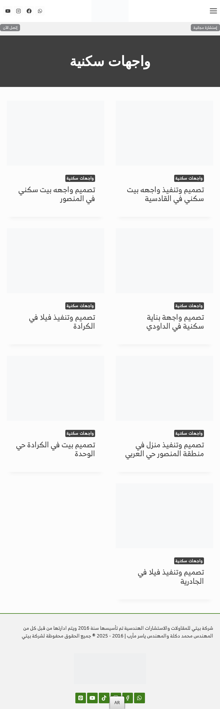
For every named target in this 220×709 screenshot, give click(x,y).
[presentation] (164, 133)
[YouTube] (8, 11)
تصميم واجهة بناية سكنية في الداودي (175, 321)
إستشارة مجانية (205, 27)
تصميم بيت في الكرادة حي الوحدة (55, 449)
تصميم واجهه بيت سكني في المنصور (56, 194)
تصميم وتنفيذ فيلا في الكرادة (62, 321)
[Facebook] (29, 11)
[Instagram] (18, 11)
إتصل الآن (10, 27)
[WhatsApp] (40, 11)
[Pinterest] (80, 698)
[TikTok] (104, 698)
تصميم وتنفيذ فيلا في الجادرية (171, 576)
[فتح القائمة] (213, 11)
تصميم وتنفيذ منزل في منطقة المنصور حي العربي (164, 449)
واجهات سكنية (189, 178)
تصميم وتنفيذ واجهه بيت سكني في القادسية (165, 194)
